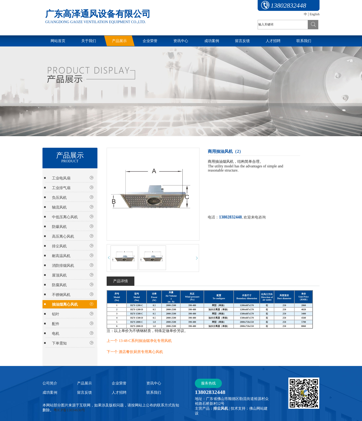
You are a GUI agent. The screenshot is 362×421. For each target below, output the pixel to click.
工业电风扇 (61, 178)
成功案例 (49, 392)
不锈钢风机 (61, 295)
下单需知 (59, 343)
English (315, 14)
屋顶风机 (59, 275)
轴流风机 (59, 207)
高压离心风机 (63, 236)
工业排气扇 (61, 188)
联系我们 (153, 392)
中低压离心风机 (65, 217)
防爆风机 (59, 227)
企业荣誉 (119, 383)
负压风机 (59, 198)
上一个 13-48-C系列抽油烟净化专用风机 (139, 341)
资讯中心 (153, 383)
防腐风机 (59, 285)
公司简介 (49, 383)
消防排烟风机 (63, 265)
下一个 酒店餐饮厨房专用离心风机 (135, 352)
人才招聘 (119, 392)
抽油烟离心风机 (65, 304)
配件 (55, 324)
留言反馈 (84, 392)
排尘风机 (59, 246)
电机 (55, 333)
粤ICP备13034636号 (69, 410)
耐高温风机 (61, 256)
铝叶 (55, 314)
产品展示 (84, 383)
